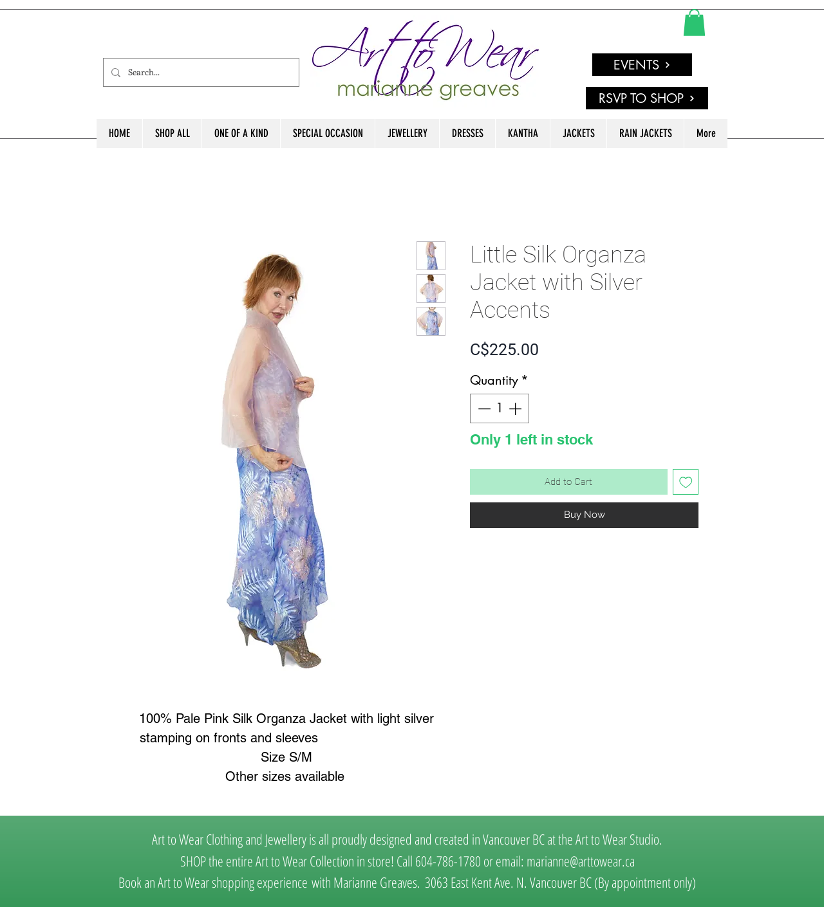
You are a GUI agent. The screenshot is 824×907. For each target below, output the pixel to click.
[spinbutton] (499, 408)
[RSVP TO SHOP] (647, 98)
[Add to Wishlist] (686, 482)
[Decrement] (483, 408)
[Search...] (200, 72)
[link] (694, 22)
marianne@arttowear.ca (581, 860)
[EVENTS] (642, 64)
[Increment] (516, 408)
